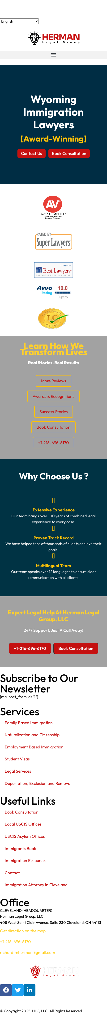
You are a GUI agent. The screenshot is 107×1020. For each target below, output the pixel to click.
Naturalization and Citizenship (32, 734)
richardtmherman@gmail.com (27, 952)
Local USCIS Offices (23, 824)
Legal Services (18, 771)
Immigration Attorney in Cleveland (36, 884)
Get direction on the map (23, 930)
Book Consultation (53, 427)
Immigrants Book (20, 848)
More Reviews (53, 380)
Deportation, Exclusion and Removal (38, 783)
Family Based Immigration (29, 722)
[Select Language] (19, 21)
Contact (12, 872)
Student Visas (17, 759)
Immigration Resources (26, 860)
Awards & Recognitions (53, 396)
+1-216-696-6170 (20, 9)
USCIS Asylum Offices (25, 836)
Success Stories (53, 411)
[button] (53, 55)
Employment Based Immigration (34, 747)
